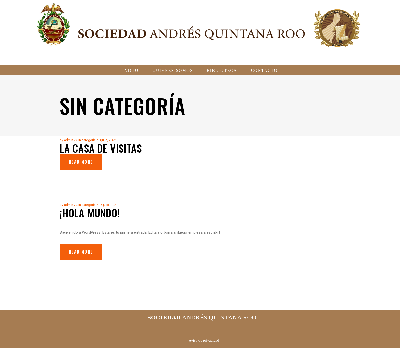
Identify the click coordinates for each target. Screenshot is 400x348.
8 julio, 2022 (107, 140)
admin (68, 140)
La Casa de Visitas (101, 148)
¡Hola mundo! (90, 212)
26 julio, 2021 (108, 205)
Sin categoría (86, 140)
